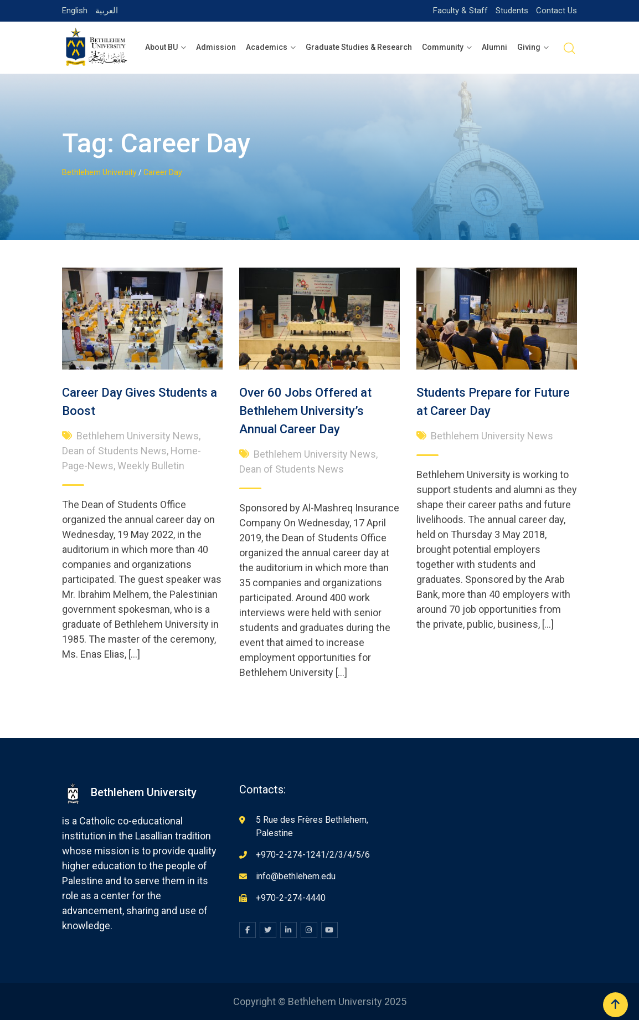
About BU (161, 47)
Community (442, 47)
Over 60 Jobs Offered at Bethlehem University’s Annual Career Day (305, 411)
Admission (216, 47)
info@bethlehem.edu (296, 876)
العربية (106, 11)
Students (512, 11)
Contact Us (556, 11)
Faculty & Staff (460, 11)
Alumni (494, 47)
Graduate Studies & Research (359, 47)
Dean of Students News (114, 451)
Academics (266, 47)
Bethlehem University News (137, 436)
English (74, 11)
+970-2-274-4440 (291, 898)
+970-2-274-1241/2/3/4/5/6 (313, 854)
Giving (528, 47)
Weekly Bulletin (150, 465)
